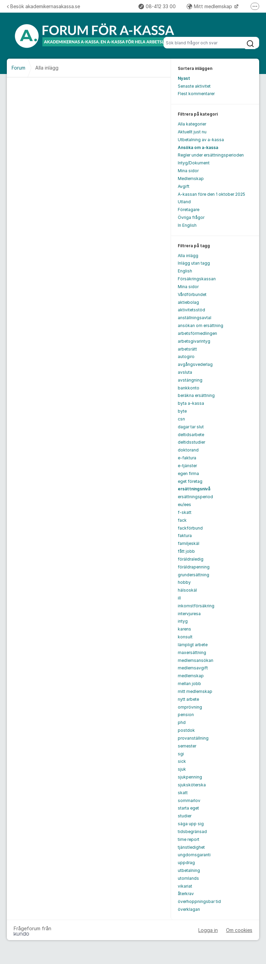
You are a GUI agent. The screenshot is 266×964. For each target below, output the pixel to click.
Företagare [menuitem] (188, 209)
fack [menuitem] (182, 520)
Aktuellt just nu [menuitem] (192, 131)
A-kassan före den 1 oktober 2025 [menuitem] (211, 194)
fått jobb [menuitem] (186, 551)
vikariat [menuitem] (185, 886)
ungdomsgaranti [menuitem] (194, 854)
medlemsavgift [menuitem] (193, 667)
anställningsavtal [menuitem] (194, 317)
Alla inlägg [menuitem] (188, 255)
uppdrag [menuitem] (186, 862)
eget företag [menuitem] (190, 481)
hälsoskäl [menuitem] (187, 590)
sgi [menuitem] (181, 753)
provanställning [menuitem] (193, 738)
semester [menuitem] (187, 745)
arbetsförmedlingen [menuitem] (197, 333)
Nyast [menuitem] (184, 78)
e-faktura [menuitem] (187, 457)
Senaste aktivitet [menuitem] (194, 86)
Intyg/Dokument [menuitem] (194, 162)
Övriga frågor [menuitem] (191, 217)
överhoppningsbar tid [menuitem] (199, 901)
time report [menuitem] (188, 839)
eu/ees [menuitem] (184, 504)
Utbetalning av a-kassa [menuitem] (201, 139)
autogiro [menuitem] (186, 356)
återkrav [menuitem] (186, 893)
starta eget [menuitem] (188, 808)
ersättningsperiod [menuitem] (195, 496)
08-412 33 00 (157, 6)
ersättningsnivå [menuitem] (194, 488)
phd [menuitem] (182, 722)
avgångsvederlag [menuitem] (195, 364)
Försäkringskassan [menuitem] (197, 278)
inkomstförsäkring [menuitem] (196, 605)
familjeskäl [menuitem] (188, 543)
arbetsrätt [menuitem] (187, 349)
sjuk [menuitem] (182, 769)
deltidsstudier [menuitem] (191, 442)
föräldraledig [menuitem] (190, 559)
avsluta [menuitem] (185, 372)
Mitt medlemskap (210, 6)
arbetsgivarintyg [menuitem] (194, 341)
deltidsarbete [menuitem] (191, 434)
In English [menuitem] (187, 225)
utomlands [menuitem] (188, 878)
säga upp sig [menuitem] (191, 823)
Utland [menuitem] (184, 201)
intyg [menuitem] (183, 621)
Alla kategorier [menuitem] (192, 124)
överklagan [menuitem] (189, 909)
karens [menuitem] (184, 629)
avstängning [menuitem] (190, 380)
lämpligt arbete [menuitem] (193, 644)
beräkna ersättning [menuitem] (196, 395)
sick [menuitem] (182, 761)
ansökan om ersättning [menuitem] (200, 325)
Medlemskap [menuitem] (191, 178)
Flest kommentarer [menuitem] (196, 93)
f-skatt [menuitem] (184, 512)
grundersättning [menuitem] (193, 574)
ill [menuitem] (179, 597)
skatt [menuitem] (183, 792)
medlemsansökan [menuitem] (195, 660)
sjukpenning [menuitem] (190, 777)
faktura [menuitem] (185, 535)
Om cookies (239, 930)
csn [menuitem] (181, 418)
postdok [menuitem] (186, 730)
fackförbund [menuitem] (190, 528)
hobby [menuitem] (184, 582)
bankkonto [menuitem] (188, 387)
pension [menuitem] (186, 714)
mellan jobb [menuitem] (189, 683)
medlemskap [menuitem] (191, 675)
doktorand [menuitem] (188, 450)
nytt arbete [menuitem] (188, 699)
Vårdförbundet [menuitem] (192, 294)
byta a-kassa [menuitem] (191, 403)
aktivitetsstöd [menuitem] (191, 309)
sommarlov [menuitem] (189, 800)
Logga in (208, 930)
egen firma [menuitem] (188, 473)
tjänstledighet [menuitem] (191, 847)
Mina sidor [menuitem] (188, 170)
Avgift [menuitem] (183, 186)
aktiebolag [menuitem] (188, 302)
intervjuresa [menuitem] (189, 613)
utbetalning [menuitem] (189, 870)
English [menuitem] (185, 270)
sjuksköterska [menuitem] (192, 784)
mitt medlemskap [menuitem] (195, 691)
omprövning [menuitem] (190, 707)
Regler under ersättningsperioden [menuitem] (211, 155)
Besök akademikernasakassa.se (43, 6)
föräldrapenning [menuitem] (194, 566)
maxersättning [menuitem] (192, 652)
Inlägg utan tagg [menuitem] (194, 263)
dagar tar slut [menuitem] (191, 426)
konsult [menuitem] (185, 636)
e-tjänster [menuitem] (187, 465)
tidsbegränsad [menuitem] (192, 831)
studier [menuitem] (184, 815)
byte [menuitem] (182, 411)
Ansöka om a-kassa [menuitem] (198, 147)
